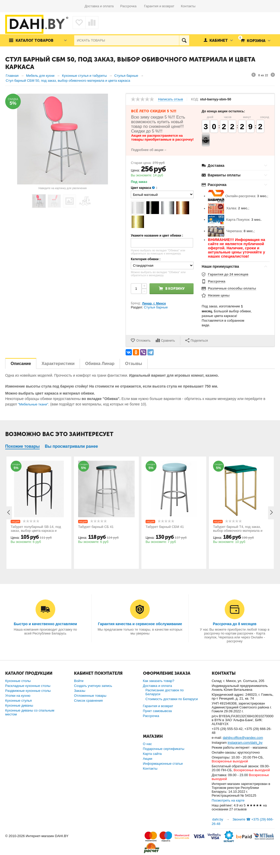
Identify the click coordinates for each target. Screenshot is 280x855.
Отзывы (133, 363)
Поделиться (196, 340)
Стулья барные (156, 307)
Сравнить (168, 340)
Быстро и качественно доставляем (45, 624)
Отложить (143, 340)
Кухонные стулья (18, 700)
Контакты (188, 6)
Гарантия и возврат (162, 6)
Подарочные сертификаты (163, 749)
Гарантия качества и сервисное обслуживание (140, 624)
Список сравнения (88, 700)
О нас (147, 744)
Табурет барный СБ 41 (96, 527)
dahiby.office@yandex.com (243, 738)
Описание (21, 363)
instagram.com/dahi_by (245, 742)
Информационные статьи (163, 764)
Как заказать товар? (158, 681)
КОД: (195, 99)
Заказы (79, 691)
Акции (147, 759)
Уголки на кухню (17, 696)
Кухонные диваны (19, 705)
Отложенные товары (90, 696)
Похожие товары (22, 446)
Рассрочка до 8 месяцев (234, 624)
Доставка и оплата (102, 6)
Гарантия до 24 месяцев (228, 274)
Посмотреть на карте (228, 800)
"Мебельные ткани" (33, 404)
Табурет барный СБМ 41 (165, 527)
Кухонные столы (18, 681)
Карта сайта (152, 754)
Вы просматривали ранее (71, 446)
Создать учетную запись (93, 686)
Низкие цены (218, 295)
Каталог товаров (34, 40)
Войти (78, 681)
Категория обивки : (145, 259)
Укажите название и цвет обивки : (157, 235)
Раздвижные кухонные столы (28, 691)
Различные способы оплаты (232, 288)
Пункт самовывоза (157, 711)
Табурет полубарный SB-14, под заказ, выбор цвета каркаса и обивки (36, 530)
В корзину (175, 289)
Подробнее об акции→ (149, 150)
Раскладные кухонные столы (27, 686)
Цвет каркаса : (144, 188)
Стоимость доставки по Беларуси (172, 699)
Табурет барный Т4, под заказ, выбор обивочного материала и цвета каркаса (237, 530)
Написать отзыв (170, 99)
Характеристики (58, 363)
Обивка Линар (99, 363)
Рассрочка (130, 6)
